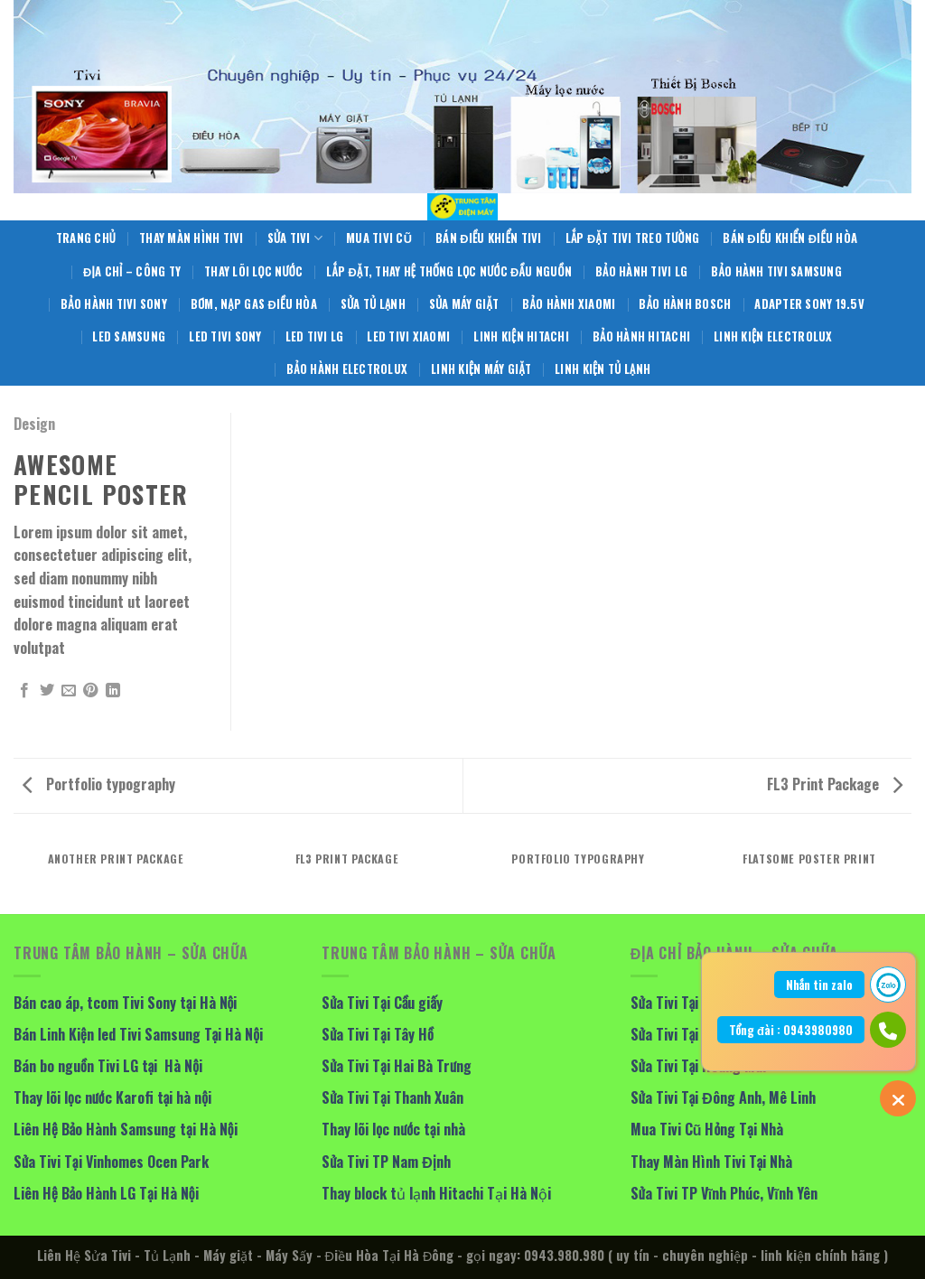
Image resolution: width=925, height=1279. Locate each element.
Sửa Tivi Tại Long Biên (696, 1002)
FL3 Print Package (834, 784)
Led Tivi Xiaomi (408, 336)
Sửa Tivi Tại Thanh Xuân (392, 1097)
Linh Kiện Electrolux (773, 336)
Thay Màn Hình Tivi (191, 238)
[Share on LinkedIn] (113, 691)
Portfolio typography (99, 784)
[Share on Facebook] (24, 691)
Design (34, 423)
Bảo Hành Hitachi (641, 336)
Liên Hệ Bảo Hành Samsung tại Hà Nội (126, 1129)
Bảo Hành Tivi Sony (114, 304)
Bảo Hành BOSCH (685, 304)
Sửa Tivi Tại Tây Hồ (377, 1034)
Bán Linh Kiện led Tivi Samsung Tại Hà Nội (138, 1034)
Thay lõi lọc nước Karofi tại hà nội (112, 1097)
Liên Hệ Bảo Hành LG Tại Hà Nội (106, 1193)
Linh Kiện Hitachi (521, 336)
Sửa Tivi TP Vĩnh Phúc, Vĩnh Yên (724, 1193)
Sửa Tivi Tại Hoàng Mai (699, 1066)
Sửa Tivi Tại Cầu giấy (382, 1002)
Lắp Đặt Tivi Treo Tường (632, 238)
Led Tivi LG (314, 336)
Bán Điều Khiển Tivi (488, 238)
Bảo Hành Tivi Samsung (776, 271)
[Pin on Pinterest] (90, 691)
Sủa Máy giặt (464, 304)
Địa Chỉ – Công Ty (132, 271)
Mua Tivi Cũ (379, 238)
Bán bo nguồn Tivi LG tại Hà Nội (108, 1066)
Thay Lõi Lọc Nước (253, 271)
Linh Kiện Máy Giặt (481, 369)
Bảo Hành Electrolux (346, 369)
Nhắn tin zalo (819, 985)
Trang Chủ (86, 238)
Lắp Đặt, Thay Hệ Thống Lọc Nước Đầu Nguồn (449, 271)
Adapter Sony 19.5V (809, 304)
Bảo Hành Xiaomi (568, 304)
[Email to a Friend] (68, 691)
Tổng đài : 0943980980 (791, 1030)
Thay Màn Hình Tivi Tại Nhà (712, 1161)
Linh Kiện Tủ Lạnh (602, 369)
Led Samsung (128, 336)
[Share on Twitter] (47, 691)
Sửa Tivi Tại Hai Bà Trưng (397, 1066)
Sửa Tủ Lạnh (373, 304)
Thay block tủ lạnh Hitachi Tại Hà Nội (436, 1193)
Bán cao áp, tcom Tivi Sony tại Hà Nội (125, 1002)
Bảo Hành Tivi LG (641, 271)
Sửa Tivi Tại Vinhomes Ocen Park (111, 1161)
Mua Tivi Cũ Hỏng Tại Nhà (707, 1129)
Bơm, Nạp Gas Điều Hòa (254, 304)
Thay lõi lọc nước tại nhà (393, 1129)
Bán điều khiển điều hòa (790, 238)
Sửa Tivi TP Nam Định (386, 1161)
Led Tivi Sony (225, 336)
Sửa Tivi (294, 238)
